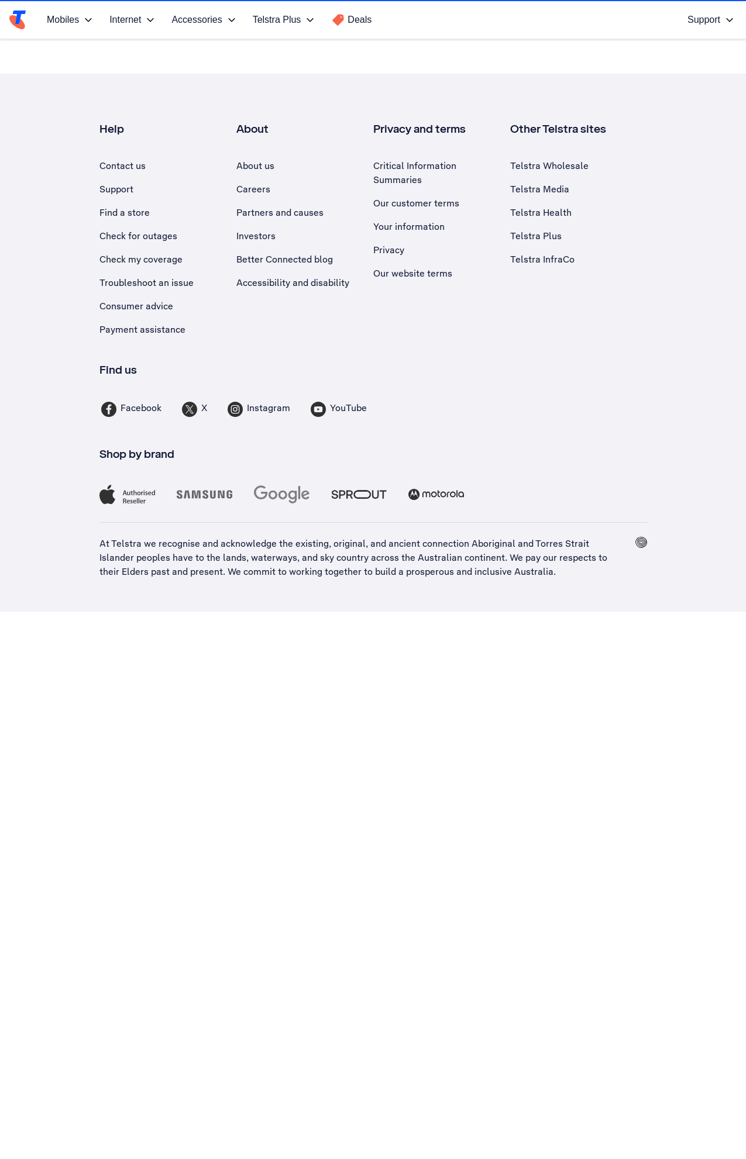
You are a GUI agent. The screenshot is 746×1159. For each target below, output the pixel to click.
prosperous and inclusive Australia (480, 571)
